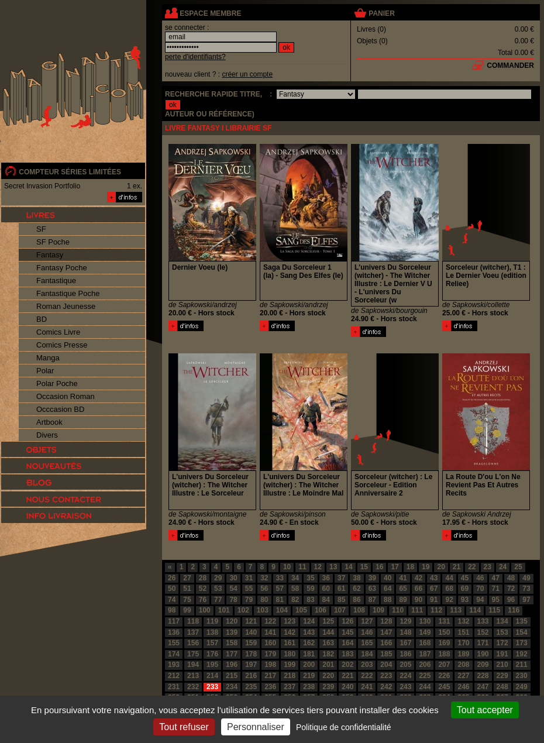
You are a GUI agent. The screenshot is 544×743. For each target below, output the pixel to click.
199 (289, 665)
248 (502, 687)
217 (270, 676)
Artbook (49, 422)
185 (386, 654)
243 (405, 687)
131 (444, 621)
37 (341, 578)
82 (295, 600)
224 (405, 676)
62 (356, 588)
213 (193, 676)
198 (270, 665)
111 (417, 610)
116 (513, 610)
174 (174, 654)
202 (347, 665)
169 (444, 643)
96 (511, 600)
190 (483, 654)
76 (202, 600)
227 (463, 676)
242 (386, 687)
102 (243, 610)
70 (480, 588)
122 (270, 621)
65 (403, 588)
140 (251, 632)
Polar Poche (57, 383)
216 (251, 676)
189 (463, 654)
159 (251, 643)
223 (386, 676)
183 (347, 654)
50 (171, 588)
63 (372, 588)
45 (465, 578)
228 (483, 676)
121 (251, 621)
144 (328, 632)
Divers (47, 435)
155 (174, 643)
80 (264, 600)
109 (378, 610)
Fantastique (56, 280)
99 (187, 610)
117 (174, 621)
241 (367, 687)
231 (174, 687)
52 (202, 588)
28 (202, 578)
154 (522, 632)
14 (348, 567)
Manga (48, 357)
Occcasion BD (60, 409)
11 (302, 567)
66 (418, 588)
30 (233, 578)
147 (386, 632)
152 (483, 632)
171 (483, 643)
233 (212, 687)
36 (326, 578)
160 (270, 643)
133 (483, 621)
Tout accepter (485, 710)
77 (218, 600)
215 (231, 676)
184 (367, 654)
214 (212, 676)
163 (328, 643)
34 (295, 578)
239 (328, 687)
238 (309, 687)
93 (465, 600)
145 (347, 632)
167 (405, 643)
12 (318, 567)
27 (187, 578)
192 (522, 654)
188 (444, 654)
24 (503, 567)
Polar (45, 370)
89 (403, 600)
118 (193, 621)
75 (187, 600)
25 (518, 567)
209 (483, 665)
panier (381, 13)
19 (425, 567)
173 (522, 643)
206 (425, 665)
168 (425, 643)
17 (394, 567)
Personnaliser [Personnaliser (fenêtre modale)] (255, 727)
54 (233, 588)
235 (251, 687)
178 (251, 654)
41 (403, 578)
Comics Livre (58, 332)
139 (231, 632)
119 (212, 621)
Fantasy (49, 254)
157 (212, 643)
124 (309, 621)
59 (310, 588)
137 (193, 632)
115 (494, 610)
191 (502, 654)
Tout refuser (183, 727)
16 (379, 567)
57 (280, 588)
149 (425, 632)
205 (405, 665)
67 (434, 588)
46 (480, 578)
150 (444, 632)
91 (434, 600)
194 (193, 665)
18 (410, 567)
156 (193, 643)
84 (326, 600)
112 (436, 610)
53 (218, 588)
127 (367, 621)
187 (425, 654)
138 (212, 632)
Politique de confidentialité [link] (343, 727)
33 (280, 578)
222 (367, 676)
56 (264, 588)
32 (264, 578)
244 (425, 687)
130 (425, 621)
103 (262, 610)
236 (270, 687)
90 (418, 600)
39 (372, 578)
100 (205, 610)
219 (309, 676)
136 (174, 632)
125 (328, 621)
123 (289, 621)
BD (41, 319)
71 (496, 588)
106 (320, 610)
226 (444, 676)
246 (463, 687)
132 (463, 621)
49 (526, 578)
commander (510, 65)
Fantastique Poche (67, 293)
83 (310, 600)
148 (405, 632)
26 (171, 578)
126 (347, 621)
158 (231, 643)
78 (233, 600)
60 (326, 588)
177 (231, 654)
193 (174, 665)
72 (511, 588)
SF (41, 229)
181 (309, 654)
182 (328, 654)
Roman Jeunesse (65, 306)
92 (449, 600)
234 (231, 687)
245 (444, 687)
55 (249, 588)
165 (367, 643)
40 (387, 578)
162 (309, 643)
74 (171, 600)
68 (449, 588)
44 (449, 578)
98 (171, 610)
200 (309, 665)
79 (249, 600)
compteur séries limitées (70, 172)
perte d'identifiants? (195, 57)
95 (496, 600)
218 (289, 676)
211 (522, 665)
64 (387, 588)
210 (502, 665)
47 (496, 578)
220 (328, 676)
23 (487, 567)
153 (502, 632)
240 (347, 687)
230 (522, 676)
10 (287, 567)
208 (463, 665)
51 (187, 588)
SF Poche (53, 242)
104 (282, 610)
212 (174, 676)
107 (340, 610)
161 (289, 643)
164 (347, 643)
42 (418, 578)
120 (231, 621)
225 (425, 676)
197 (251, 665)
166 (386, 643)
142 (289, 632)
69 (465, 588)
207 (444, 665)
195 (212, 665)
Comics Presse (61, 344)
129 (405, 621)
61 (341, 588)
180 (289, 654)
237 (289, 687)
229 (502, 676)
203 (367, 665)
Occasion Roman (65, 396)
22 (472, 567)
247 (483, 687)
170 (463, 643)
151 (463, 632)
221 (347, 676)
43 (434, 578)
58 (295, 588)
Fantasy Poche (61, 267)
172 (502, 643)
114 (475, 610)
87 (372, 600)
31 (249, 578)
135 (522, 621)
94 (480, 600)
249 (522, 687)
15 (364, 567)
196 (231, 665)
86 (356, 600)
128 (386, 621)
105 (301, 610)
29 (218, 578)
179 (270, 654)
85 (341, 600)
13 (333, 567)
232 (193, 687)
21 (456, 567)
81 (280, 600)
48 (511, 578)
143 (309, 632)
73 (526, 588)
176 (212, 654)
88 (387, 600)
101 (224, 610)
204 (386, 665)
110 (398, 610)
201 (328, 665)
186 (405, 654)
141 (270, 632)
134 (502, 621)
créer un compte (247, 74)
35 (310, 578)
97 (526, 600)
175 (193, 654)
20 (441, 567)
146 (367, 632)
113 (456, 610)
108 (359, 610)
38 (356, 578)
